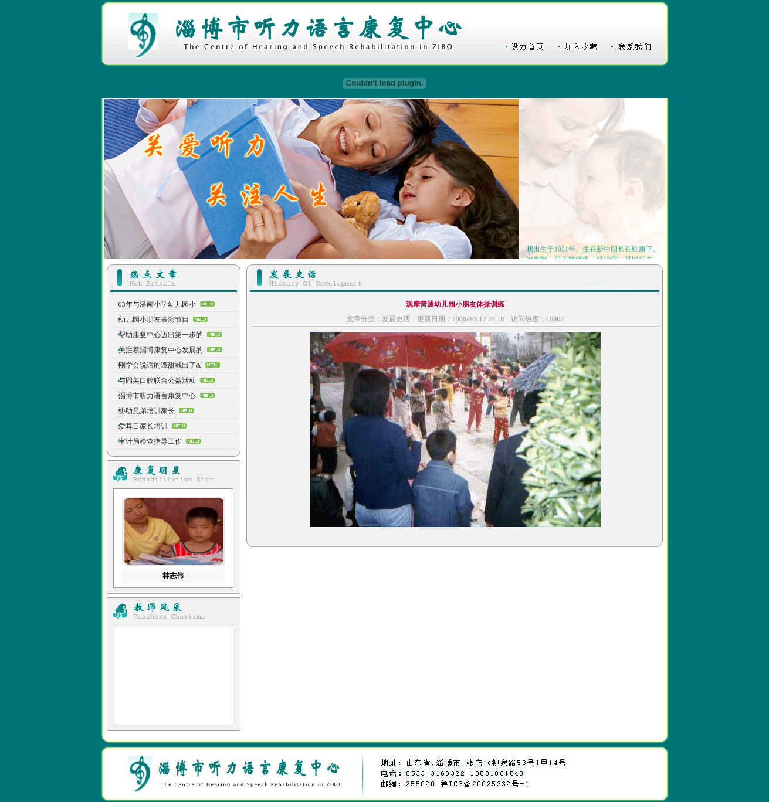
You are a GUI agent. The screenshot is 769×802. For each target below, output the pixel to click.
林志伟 (173, 576)
